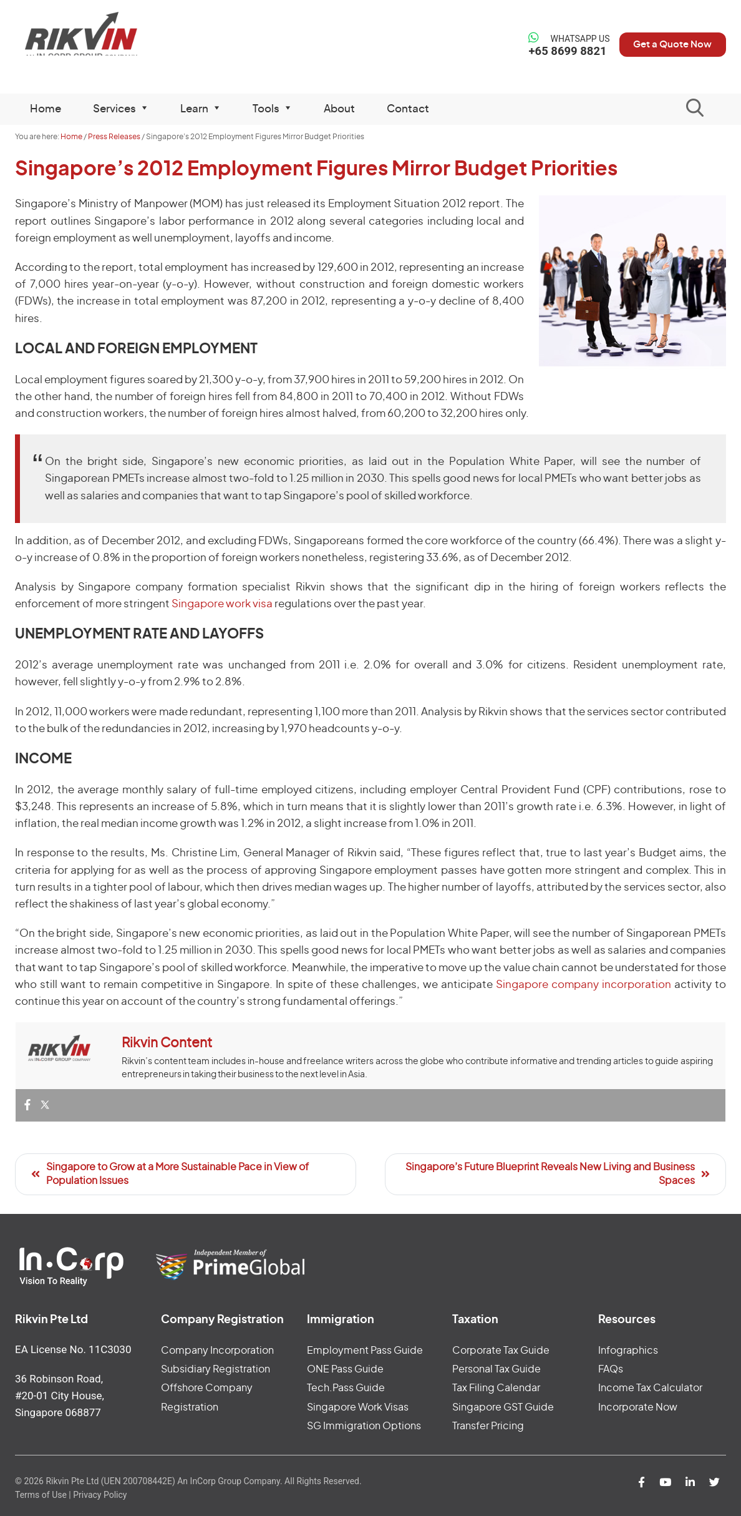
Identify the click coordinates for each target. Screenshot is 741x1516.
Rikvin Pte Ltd (97, 37)
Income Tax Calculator (650, 1388)
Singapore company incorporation (585, 984)
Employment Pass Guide (365, 1351)
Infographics (628, 1351)
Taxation (475, 1320)
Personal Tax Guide (496, 1369)
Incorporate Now (637, 1407)
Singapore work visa (222, 604)
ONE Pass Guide (345, 1369)
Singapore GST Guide (503, 1407)
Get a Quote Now (666, 44)
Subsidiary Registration (215, 1369)
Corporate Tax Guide (501, 1351)
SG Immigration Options (364, 1426)
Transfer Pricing (488, 1426)
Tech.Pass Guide (346, 1388)
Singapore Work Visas (358, 1407)
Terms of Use (41, 1495)
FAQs (610, 1369)
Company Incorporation (217, 1351)
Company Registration (222, 1320)
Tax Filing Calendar (496, 1388)
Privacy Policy (100, 1495)
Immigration (340, 1320)
